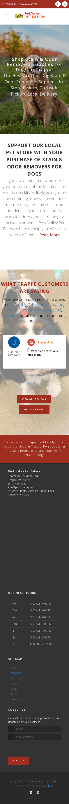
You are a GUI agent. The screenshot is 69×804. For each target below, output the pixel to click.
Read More (49, 234)
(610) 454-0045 (17, 482)
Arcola (19, 304)
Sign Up (18, 760)
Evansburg (30, 309)
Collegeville (51, 309)
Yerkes (13, 309)
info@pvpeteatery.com (21, 486)
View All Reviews (34, 398)
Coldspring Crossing (45, 304)
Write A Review (34, 409)
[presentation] (27, 746)
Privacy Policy (40, 780)
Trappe (9, 315)
